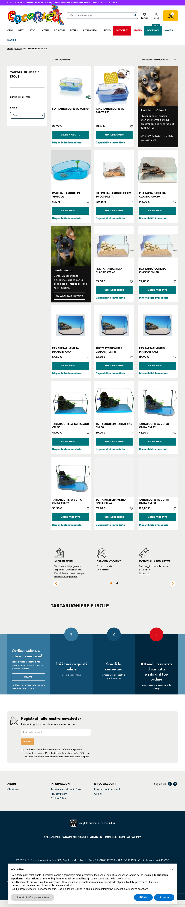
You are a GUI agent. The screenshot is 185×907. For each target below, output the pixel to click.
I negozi (28, 677)
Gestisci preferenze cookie (66, 808)
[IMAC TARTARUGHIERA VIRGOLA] (71, 170)
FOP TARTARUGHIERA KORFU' (70, 108)
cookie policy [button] (123, 878)
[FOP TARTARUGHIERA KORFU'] (71, 86)
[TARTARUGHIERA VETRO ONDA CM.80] (158, 477)
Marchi (11, 799)
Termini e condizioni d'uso (66, 786)
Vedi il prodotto (70, 135)
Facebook (170, 781)
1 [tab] (111, 583)
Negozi (11, 795)
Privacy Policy (59, 790)
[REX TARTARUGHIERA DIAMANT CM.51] (114, 325)
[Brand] (27, 115)
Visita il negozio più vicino (69, 296)
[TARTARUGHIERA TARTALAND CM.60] (114, 401)
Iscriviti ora (144, 573)
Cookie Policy (58, 795)
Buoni (97, 804)
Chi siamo (13, 786)
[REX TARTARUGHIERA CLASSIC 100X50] (158, 170)
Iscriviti (27, 740)
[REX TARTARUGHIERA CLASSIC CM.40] (114, 246)
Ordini (98, 790)
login (18, 685)
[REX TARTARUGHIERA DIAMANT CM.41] (71, 325)
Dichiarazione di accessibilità (68, 799)
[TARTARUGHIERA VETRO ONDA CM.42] (158, 401)
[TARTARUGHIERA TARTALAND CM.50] (71, 401)
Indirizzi (98, 799)
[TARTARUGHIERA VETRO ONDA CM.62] (114, 477)
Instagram (175, 781)
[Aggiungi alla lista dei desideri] (88, 126)
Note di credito (103, 795)
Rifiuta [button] (143, 897)
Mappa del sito (59, 804)
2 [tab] (117, 583)
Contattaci (13, 790)
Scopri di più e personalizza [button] (32, 897)
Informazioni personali (107, 786)
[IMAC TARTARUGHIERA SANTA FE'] (114, 86)
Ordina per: (147, 59)
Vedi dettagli (103, 570)
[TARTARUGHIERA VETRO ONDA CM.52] (71, 477)
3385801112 (147, 127)
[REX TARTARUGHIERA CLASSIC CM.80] (158, 246)
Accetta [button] (164, 897)
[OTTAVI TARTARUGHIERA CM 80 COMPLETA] (114, 170)
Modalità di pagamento (65, 576)
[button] (172, 869)
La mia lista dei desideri (108, 808)
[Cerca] (102, 16)
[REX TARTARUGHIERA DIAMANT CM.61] (158, 325)
